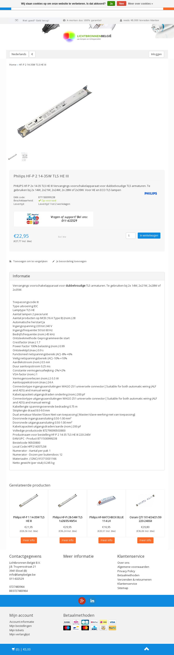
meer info (29, 540)
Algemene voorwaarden (133, 567)
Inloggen (156, 54)
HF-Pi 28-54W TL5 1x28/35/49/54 (67, 519)
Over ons (123, 563)
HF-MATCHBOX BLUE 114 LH (106, 519)
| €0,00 (21, 649)
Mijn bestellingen (20, 626)
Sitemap (122, 588)
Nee (121, 3)
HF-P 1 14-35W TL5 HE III (28, 519)
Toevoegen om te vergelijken (28, 261)
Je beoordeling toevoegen (69, 261)
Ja (111, 3)
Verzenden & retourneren (134, 579)
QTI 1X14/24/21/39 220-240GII (145, 519)
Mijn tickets (16, 630)
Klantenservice (127, 584)
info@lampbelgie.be (22, 574)
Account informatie (21, 622)
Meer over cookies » (140, 3)
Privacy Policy (126, 571)
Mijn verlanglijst (19, 634)
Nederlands (19, 54)
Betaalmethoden (128, 575)
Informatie (21, 276)
